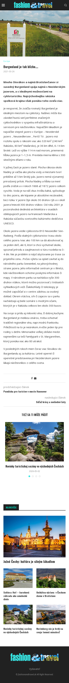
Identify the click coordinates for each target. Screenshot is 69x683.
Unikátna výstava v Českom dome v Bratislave (51, 594)
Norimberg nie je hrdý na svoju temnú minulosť (49, 630)
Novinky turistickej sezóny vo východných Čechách (34, 466)
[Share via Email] (35, 378)
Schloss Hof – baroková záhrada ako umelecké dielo (16, 596)
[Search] (65, 5)
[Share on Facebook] (32, 378)
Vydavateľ (34, 669)
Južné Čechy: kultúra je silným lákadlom (29, 561)
